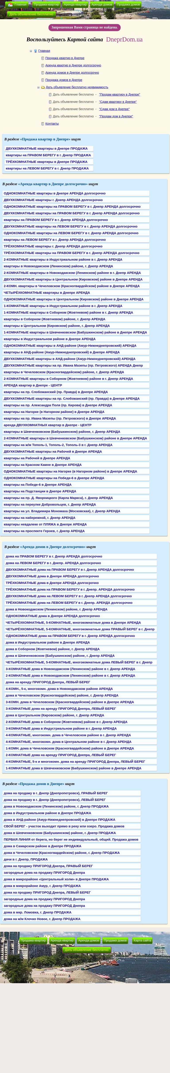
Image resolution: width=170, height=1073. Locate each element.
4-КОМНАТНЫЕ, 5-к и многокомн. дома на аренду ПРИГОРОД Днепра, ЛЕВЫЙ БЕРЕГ (75, 761)
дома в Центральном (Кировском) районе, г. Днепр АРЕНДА (55, 715)
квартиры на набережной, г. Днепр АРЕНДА (39, 518)
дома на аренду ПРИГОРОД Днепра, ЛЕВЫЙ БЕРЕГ (48, 682)
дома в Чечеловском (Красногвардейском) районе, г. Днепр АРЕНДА (62, 695)
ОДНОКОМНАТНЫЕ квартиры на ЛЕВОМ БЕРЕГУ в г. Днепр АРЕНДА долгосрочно (71, 233)
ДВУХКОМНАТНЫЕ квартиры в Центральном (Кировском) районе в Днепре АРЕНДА (73, 279)
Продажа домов (128, 4)
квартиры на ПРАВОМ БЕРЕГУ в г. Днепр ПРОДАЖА (48, 155)
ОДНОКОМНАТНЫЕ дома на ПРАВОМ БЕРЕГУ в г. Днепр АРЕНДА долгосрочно (70, 636)
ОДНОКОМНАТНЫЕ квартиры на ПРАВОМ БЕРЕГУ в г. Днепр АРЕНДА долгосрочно (72, 206)
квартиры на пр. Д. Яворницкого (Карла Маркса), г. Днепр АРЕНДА (58, 498)
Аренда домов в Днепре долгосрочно (72, 72)
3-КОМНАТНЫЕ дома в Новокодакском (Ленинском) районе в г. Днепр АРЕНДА (70, 669)
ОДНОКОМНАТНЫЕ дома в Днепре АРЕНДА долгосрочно (53, 616)
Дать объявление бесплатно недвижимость (77, 87)
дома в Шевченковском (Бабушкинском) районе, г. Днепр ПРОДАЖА (60, 833)
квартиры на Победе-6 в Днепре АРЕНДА (37, 484)
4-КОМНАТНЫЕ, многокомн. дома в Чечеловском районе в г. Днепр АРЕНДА (68, 735)
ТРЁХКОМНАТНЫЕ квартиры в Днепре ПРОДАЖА (46, 162)
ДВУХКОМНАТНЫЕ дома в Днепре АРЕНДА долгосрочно (52, 576)
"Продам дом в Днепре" (116, 116)
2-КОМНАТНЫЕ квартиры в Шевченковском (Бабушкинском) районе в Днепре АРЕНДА (75, 438)
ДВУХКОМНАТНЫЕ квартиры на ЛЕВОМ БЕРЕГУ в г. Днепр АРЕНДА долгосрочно (70, 226)
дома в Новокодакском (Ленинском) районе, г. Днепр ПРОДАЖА (56, 806)
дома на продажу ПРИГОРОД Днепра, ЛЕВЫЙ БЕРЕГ (47, 892)
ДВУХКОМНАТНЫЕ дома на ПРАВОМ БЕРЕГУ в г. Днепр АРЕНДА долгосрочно (70, 569)
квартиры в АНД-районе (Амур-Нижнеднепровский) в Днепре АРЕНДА (62, 352)
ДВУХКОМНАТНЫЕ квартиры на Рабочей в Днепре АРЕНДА (53, 451)
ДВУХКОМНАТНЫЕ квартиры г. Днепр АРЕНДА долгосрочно (53, 200)
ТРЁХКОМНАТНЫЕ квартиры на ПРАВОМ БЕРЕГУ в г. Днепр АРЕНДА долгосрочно (71, 253)
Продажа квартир (46, 4)
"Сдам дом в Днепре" (114, 109)
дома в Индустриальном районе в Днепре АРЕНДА (48, 642)
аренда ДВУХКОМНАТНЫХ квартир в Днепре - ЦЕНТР (47, 425)
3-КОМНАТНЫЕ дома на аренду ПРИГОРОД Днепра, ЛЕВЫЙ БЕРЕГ (61, 708)
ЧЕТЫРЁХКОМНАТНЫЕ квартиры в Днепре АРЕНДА (47, 292)
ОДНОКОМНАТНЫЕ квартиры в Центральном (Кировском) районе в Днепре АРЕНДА (73, 299)
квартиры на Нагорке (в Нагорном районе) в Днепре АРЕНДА (54, 412)
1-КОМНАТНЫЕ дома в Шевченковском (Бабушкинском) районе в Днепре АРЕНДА (73, 768)
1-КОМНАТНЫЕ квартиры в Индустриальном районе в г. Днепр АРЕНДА (63, 306)
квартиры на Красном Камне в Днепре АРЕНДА (43, 465)
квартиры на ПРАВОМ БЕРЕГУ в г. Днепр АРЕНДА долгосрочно (56, 220)
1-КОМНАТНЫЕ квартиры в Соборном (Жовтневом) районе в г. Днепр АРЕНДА (68, 312)
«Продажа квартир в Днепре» (45, 139)
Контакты (52, 123)
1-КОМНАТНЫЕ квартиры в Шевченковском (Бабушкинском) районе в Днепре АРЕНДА (75, 332)
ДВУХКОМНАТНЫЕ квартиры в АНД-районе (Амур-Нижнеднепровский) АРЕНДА (69, 359)
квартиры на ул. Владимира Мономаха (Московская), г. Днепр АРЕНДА (62, 511)
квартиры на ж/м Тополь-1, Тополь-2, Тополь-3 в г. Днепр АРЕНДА (58, 445)
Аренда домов (102, 4)
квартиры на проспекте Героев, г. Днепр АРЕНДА (44, 531)
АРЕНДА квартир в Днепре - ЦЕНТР (33, 385)
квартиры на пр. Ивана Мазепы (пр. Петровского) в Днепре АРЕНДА (60, 418)
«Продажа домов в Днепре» (41, 784)
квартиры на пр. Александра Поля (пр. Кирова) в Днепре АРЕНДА (58, 405)
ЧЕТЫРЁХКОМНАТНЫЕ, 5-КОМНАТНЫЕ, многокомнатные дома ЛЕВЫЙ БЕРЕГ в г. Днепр (79, 662)
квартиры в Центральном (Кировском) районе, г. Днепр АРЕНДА (57, 326)
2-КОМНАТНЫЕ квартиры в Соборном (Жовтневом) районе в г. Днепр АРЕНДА (68, 378)
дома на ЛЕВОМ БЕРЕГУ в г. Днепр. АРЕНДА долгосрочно (53, 563)
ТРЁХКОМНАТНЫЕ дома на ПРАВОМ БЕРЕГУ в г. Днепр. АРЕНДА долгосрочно (70, 589)
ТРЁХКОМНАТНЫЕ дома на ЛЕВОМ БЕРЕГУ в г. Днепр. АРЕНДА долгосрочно (69, 602)
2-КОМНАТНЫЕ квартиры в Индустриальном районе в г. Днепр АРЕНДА (63, 259)
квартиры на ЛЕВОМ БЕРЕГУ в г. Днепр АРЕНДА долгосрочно (55, 239)
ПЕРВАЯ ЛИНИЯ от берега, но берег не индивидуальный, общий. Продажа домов (71, 839)
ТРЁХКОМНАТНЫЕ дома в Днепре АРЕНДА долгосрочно (52, 583)
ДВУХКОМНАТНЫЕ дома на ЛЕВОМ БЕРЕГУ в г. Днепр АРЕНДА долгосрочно (69, 596)
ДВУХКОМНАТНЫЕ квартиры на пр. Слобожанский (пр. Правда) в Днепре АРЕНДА (72, 398)
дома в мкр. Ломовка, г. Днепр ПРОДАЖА (37, 912)
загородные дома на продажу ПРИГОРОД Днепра (44, 872)
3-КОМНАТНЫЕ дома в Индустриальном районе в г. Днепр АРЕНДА (61, 728)
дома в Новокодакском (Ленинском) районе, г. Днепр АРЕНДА (56, 609)
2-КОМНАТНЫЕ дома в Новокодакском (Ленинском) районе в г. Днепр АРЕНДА (70, 675)
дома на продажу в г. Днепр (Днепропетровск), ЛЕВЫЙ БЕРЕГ (55, 800)
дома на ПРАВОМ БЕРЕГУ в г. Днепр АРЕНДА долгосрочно (54, 556)
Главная (20, 4)
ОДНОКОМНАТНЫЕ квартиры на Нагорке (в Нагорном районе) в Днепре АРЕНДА (70, 471)
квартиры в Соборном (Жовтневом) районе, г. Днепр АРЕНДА (54, 319)
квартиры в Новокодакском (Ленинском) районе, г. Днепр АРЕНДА (58, 266)
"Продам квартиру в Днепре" (119, 94)
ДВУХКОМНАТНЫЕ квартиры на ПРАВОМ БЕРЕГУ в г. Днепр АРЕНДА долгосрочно (72, 213)
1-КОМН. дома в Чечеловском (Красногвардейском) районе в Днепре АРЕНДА (70, 748)
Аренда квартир (75, 4)
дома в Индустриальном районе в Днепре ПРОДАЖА (47, 813)
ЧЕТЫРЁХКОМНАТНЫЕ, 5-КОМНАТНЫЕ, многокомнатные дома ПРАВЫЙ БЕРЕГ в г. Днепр (80, 629)
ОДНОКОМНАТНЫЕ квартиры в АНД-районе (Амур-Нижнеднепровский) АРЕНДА (70, 345)
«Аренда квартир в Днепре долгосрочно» (53, 184)
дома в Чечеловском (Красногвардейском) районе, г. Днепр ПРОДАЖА (62, 853)
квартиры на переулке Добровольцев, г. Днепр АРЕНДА (50, 504)
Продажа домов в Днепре (63, 80)
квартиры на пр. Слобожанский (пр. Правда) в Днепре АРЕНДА (56, 392)
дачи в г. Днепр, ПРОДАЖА (26, 859)
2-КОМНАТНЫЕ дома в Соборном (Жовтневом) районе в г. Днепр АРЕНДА (67, 722)
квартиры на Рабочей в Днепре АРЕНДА (37, 458)
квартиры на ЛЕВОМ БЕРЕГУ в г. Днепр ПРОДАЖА (47, 168)
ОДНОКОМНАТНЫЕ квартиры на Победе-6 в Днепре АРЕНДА (54, 478)
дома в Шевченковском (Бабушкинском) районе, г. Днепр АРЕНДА (60, 655)
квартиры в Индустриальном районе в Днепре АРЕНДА (50, 339)
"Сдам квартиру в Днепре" (118, 102)
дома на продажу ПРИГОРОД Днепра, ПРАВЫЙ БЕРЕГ (48, 866)
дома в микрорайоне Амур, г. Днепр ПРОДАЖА (42, 886)
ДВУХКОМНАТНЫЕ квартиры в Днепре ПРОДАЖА (47, 148)
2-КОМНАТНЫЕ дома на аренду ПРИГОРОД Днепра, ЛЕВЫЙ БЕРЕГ (61, 755)
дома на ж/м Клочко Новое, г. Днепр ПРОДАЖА (42, 919)
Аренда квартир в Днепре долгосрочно (73, 65)
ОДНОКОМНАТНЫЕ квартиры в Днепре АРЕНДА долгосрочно (55, 193)
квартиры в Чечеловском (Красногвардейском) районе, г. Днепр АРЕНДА (64, 372)
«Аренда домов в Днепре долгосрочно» (53, 547)
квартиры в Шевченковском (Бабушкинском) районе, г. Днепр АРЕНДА (62, 431)
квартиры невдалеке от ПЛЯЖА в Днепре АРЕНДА (45, 524)
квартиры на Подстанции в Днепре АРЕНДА (40, 491)
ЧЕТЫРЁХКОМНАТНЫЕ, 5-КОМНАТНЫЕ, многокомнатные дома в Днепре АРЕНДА (73, 622)
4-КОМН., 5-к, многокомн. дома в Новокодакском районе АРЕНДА (59, 689)
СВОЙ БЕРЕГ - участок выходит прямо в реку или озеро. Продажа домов (64, 826)
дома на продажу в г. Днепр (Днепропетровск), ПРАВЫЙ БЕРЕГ (56, 793)
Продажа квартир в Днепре (64, 58)
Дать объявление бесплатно (31, 14)
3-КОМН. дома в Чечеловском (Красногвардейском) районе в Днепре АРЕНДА (70, 702)
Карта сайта (142, 940)
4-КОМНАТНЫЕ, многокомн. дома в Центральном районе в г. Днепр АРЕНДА (68, 742)
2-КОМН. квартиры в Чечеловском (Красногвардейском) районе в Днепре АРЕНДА (72, 286)
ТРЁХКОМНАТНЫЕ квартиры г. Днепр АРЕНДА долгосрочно (53, 246)
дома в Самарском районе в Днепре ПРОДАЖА (42, 846)
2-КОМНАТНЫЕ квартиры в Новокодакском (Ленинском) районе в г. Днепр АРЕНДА (72, 273)
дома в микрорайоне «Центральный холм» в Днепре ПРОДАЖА (56, 879)
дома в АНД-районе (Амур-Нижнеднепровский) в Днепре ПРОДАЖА (59, 819)
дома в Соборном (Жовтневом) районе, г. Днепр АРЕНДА (53, 649)
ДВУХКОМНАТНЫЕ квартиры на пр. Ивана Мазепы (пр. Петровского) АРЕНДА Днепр (73, 365)
